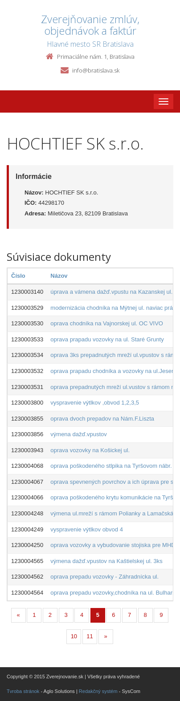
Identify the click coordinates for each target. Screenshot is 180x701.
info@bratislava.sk (95, 70)
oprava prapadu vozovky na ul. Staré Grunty (107, 339)
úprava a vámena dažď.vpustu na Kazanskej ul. (111, 291)
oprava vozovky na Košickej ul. (90, 450)
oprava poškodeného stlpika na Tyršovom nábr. (111, 465)
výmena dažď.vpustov (78, 434)
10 (74, 636)
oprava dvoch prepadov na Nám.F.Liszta (102, 418)
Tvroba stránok (23, 691)
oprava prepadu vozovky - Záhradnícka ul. (104, 576)
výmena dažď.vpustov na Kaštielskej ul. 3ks (106, 561)
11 (89, 636)
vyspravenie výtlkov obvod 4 (86, 529)
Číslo (18, 275)
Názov (58, 275)
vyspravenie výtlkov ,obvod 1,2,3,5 (94, 402)
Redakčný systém (98, 691)
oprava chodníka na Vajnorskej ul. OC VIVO (106, 323)
